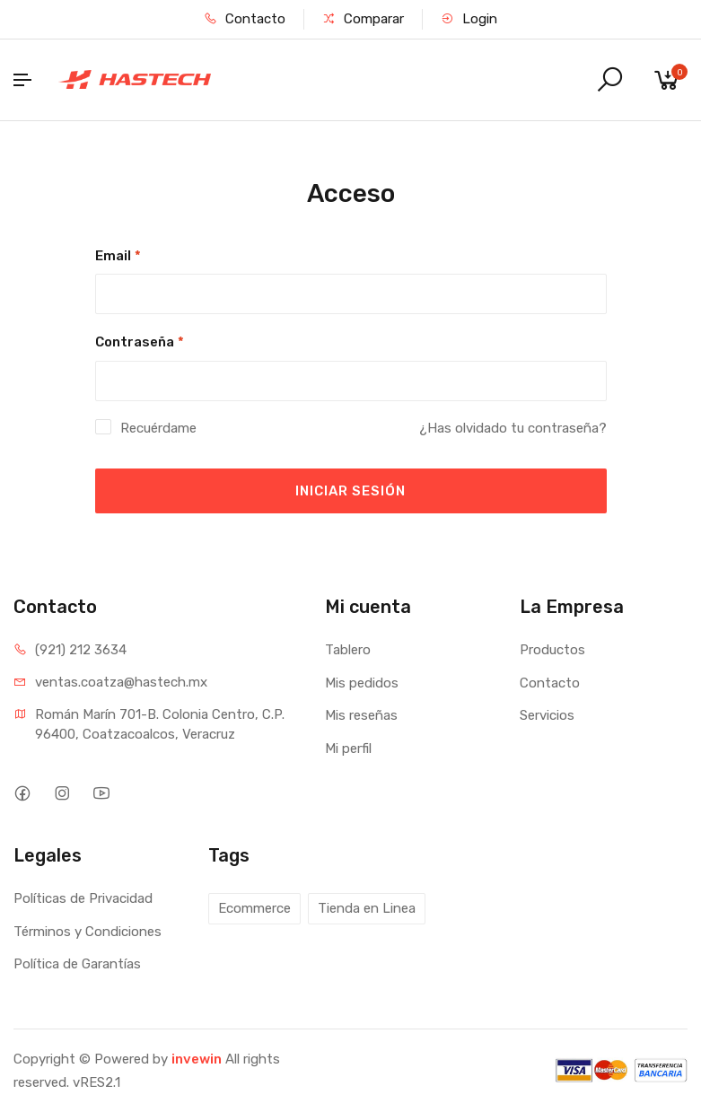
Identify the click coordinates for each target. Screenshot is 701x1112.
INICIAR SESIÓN (350, 491)
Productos (552, 650)
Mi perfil (348, 748)
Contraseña (139, 342)
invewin (196, 1059)
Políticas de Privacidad (83, 898)
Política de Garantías (77, 964)
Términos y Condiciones (87, 932)
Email (118, 256)
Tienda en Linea (367, 908)
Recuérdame (158, 428)
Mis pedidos (362, 683)
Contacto (244, 19)
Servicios (547, 715)
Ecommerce (254, 908)
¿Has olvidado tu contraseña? (513, 428)
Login (469, 19)
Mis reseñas (361, 715)
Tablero (348, 650)
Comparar (363, 19)
